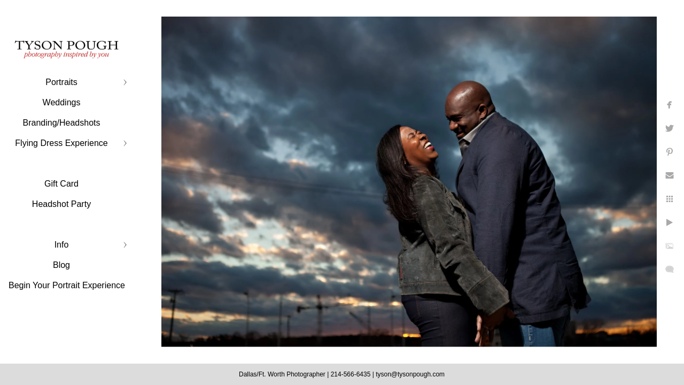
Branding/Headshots (61, 122)
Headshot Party (61, 204)
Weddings (62, 102)
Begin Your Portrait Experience (67, 285)
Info (62, 244)
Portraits (61, 82)
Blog (61, 265)
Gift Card (61, 183)
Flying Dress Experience (61, 143)
